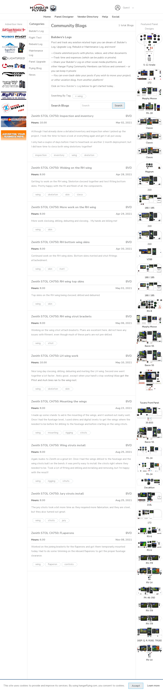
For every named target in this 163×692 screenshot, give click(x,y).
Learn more (153, 685)
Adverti (9, 24)
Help (105, 17)
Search (118, 105)
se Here (17, 24)
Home (47, 17)
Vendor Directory (87, 17)
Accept (136, 686)
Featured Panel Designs (149, 26)
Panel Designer (64, 17)
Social (116, 17)
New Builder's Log (70, 86)
